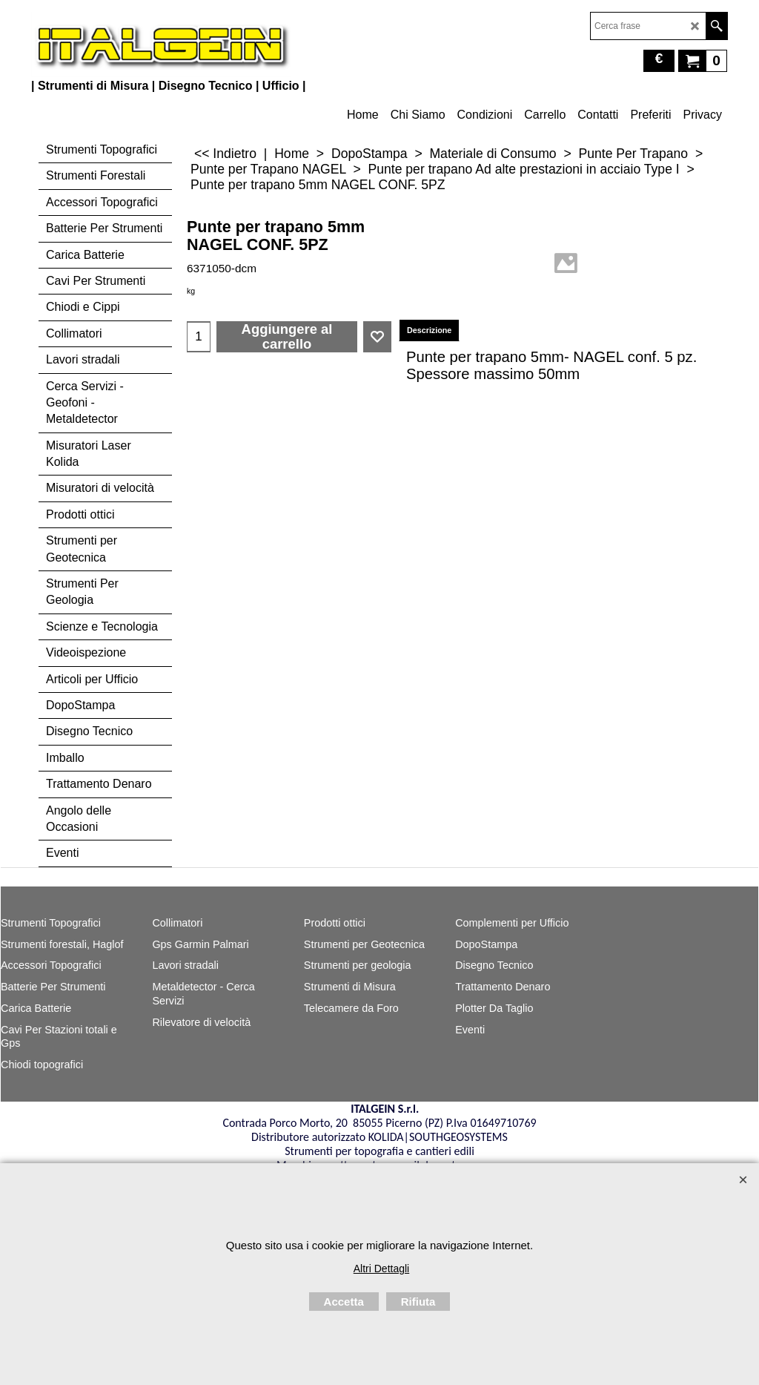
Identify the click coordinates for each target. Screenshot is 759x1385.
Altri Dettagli (381, 1268)
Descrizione (429, 330)
